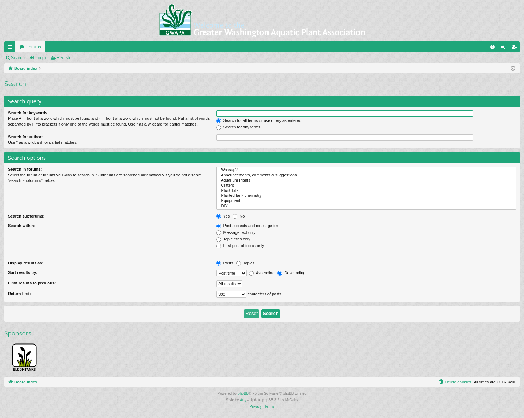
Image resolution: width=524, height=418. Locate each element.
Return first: (19, 293)
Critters (366, 185)
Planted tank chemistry (366, 195)
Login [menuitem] (505, 48)
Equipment (366, 200)
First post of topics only (240, 245)
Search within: (21, 225)
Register (65, 57)
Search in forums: (25, 169)
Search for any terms (238, 127)
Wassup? (366, 169)
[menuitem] (492, 46)
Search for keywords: (28, 113)
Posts (224, 263)
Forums (33, 46)
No (239, 216)
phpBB (243, 393)
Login (40, 57)
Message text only (235, 232)
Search (18, 57)
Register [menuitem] (516, 48)
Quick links (11, 48)
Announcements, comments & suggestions (366, 175)
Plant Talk (366, 190)
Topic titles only (233, 239)
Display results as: (25, 263)
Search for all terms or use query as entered (258, 120)
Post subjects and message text (247, 225)
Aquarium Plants (366, 180)
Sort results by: (22, 272)
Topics (245, 263)
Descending (291, 273)
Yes (223, 216)
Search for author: (25, 137)
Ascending (261, 273)
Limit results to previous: (32, 283)
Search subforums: (26, 216)
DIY (366, 206)
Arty (243, 400)
